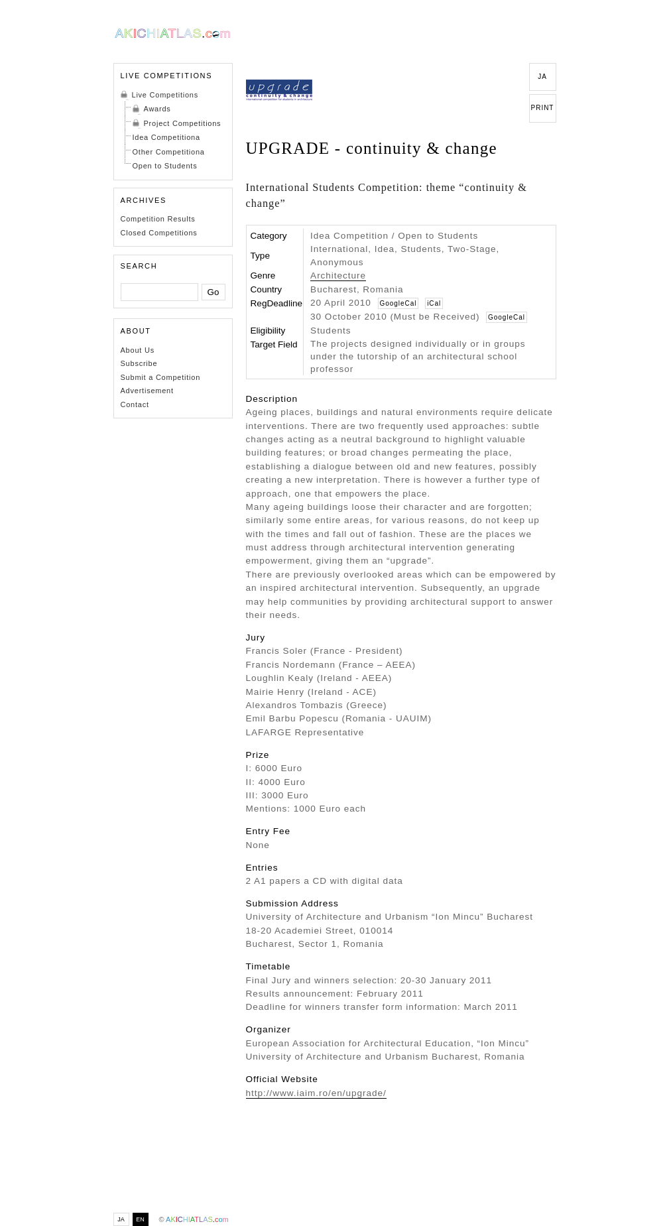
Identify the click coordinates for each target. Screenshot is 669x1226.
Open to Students (165, 166)
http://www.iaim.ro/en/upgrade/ (316, 1093)
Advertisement (147, 391)
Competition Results (158, 219)
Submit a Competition (161, 377)
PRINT (542, 107)
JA (542, 76)
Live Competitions (165, 95)
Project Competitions (182, 123)
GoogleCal (398, 303)
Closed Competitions (159, 233)
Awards (157, 109)
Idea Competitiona (166, 137)
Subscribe (139, 363)
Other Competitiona (169, 152)
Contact (135, 404)
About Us (137, 350)
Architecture (338, 275)
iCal (434, 303)
